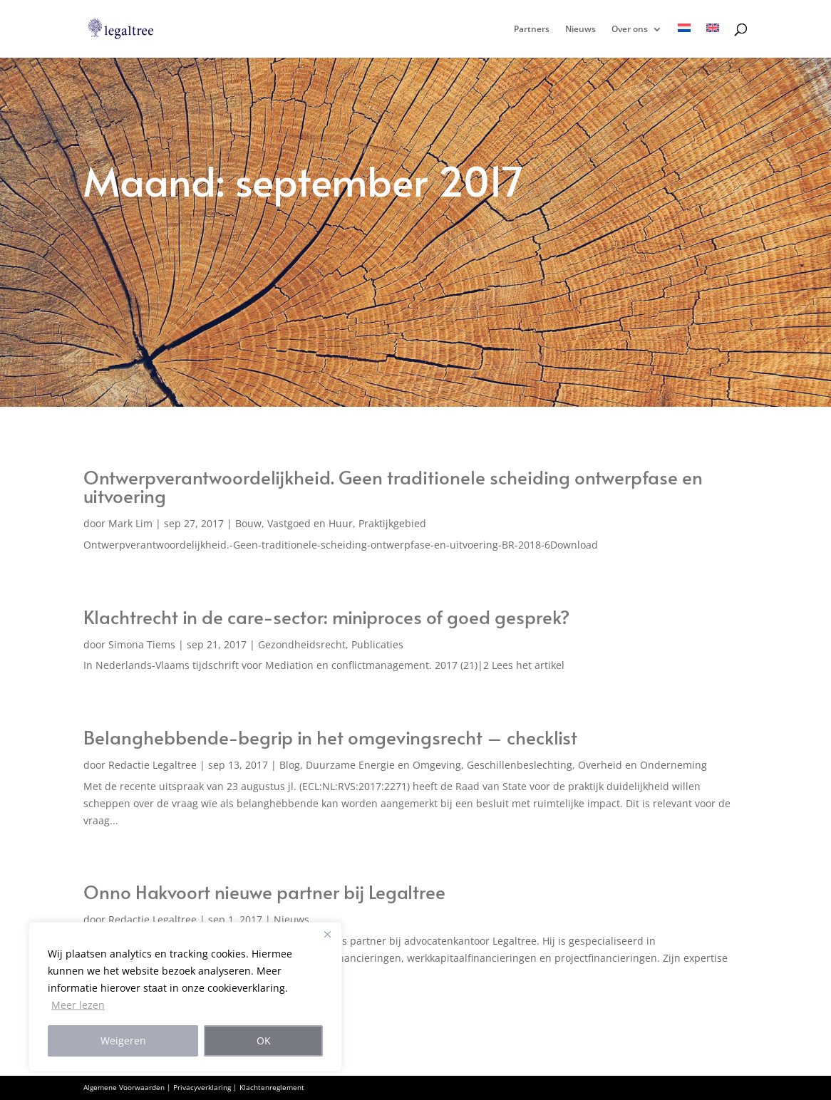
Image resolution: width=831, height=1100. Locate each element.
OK (264, 1040)
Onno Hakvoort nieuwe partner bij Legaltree (264, 891)
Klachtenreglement (271, 1087)
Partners (531, 29)
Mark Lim (130, 523)
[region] (185, 997)
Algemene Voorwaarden (124, 1087)
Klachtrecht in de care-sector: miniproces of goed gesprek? (326, 616)
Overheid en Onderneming (642, 765)
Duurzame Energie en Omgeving (383, 765)
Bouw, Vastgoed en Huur (294, 523)
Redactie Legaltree (152, 765)
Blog (289, 765)
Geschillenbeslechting (519, 765)
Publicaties (377, 644)
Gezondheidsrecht (302, 644)
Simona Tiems (141, 644)
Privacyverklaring (202, 1087)
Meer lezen (78, 1005)
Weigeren (123, 1040)
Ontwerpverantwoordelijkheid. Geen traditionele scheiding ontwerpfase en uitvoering (393, 486)
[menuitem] (684, 41)
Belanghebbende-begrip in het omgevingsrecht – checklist (330, 736)
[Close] (327, 934)
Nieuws (580, 29)
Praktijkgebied (392, 523)
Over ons (629, 29)
